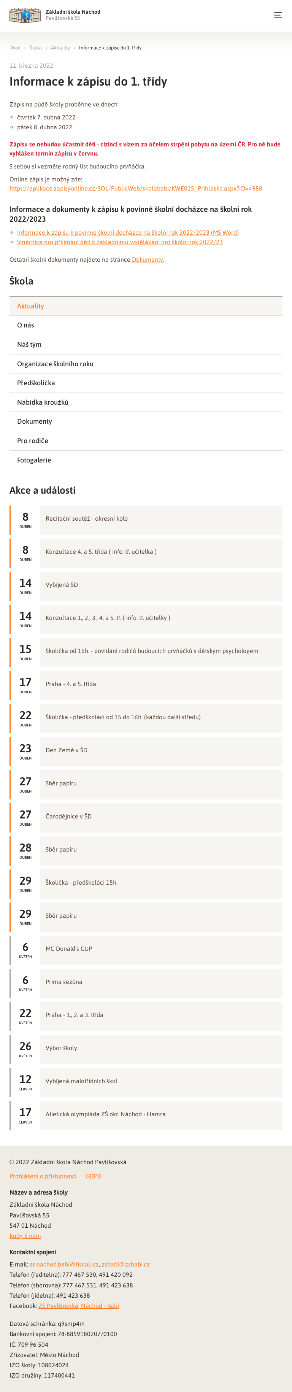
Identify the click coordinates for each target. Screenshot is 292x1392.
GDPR (93, 1176)
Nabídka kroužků (42, 402)
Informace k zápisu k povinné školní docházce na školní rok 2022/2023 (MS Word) (128, 232)
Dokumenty (147, 259)
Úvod (15, 48)
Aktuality (60, 48)
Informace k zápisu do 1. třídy (110, 48)
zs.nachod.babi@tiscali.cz (64, 1264)
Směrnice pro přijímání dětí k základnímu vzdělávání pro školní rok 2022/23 (120, 241)
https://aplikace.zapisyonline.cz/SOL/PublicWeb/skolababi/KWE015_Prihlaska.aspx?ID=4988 (136, 188)
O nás (25, 325)
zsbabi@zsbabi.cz (126, 1264)
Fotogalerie (34, 460)
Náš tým (29, 344)
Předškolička (36, 383)
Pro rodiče (32, 441)
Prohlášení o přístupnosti (43, 1176)
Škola (36, 48)
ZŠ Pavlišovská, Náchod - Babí (78, 1305)
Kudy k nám (25, 1235)
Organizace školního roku (55, 364)
